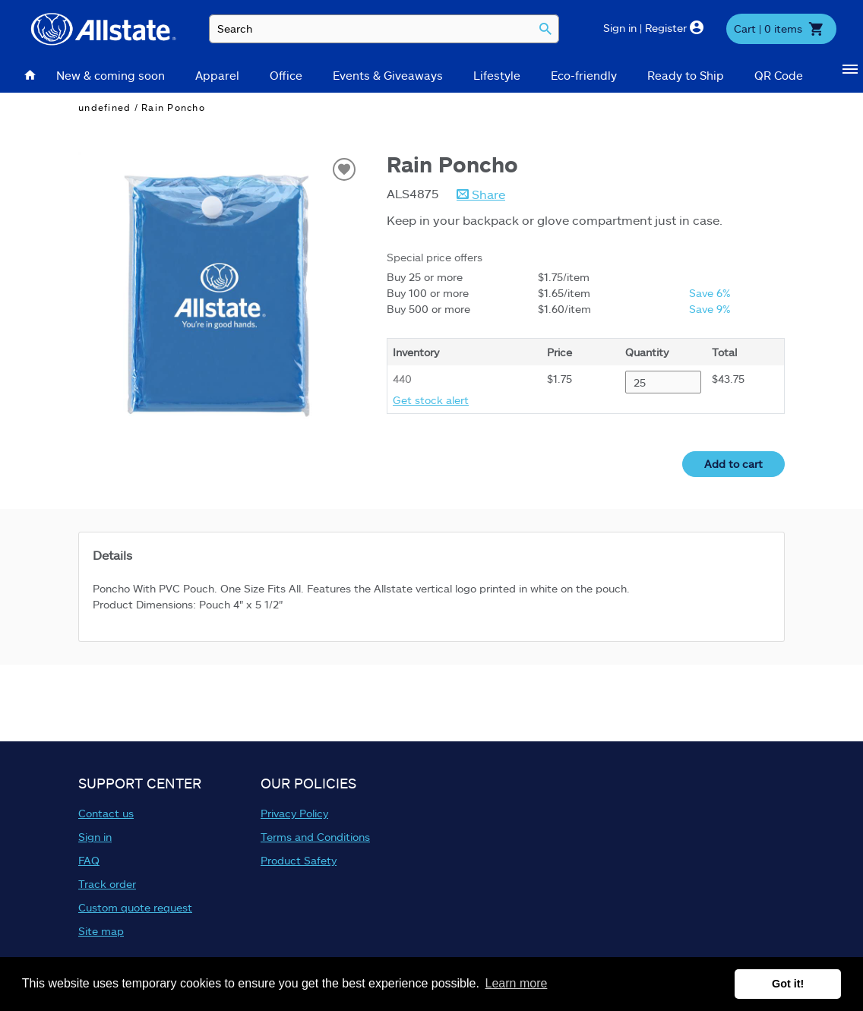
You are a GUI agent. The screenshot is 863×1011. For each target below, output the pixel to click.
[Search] (545, 29)
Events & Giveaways (388, 75)
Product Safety (299, 860)
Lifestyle (496, 75)
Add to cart (733, 463)
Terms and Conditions (315, 836)
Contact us (106, 813)
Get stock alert (431, 399)
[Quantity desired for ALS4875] (663, 382)
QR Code (778, 75)
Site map (101, 930)
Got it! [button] (788, 984)
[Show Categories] (852, 75)
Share (487, 194)
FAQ (89, 860)
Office (286, 75)
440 (402, 378)
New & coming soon (110, 75)
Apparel (217, 75)
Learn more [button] (516, 983)
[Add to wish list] (344, 169)
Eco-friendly (584, 75)
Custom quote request (135, 907)
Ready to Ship (685, 75)
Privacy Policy (294, 813)
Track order (107, 883)
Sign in (95, 836)
